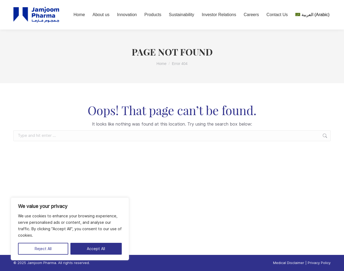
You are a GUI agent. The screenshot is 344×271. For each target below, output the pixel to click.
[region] (70, 228)
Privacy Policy (319, 263)
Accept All (96, 249)
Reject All (43, 249)
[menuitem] (312, 15)
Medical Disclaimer (288, 263)
